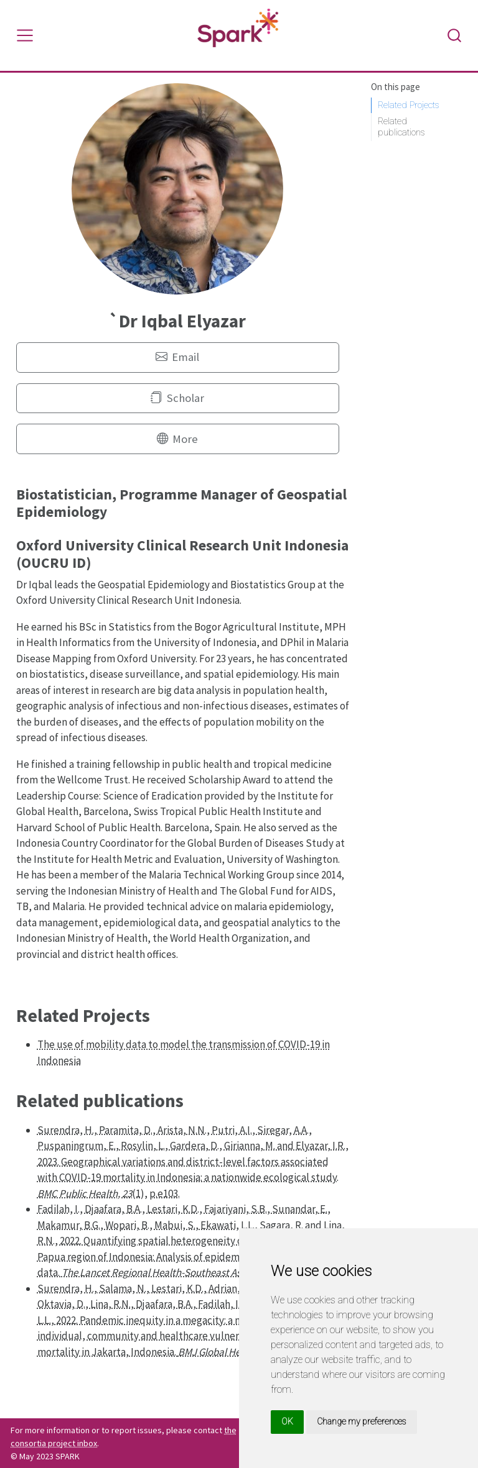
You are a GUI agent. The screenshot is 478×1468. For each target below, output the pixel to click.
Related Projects (408, 105)
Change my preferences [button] (361, 1421)
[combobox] (455, 35)
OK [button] (287, 1421)
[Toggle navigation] (25, 35)
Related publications (401, 127)
